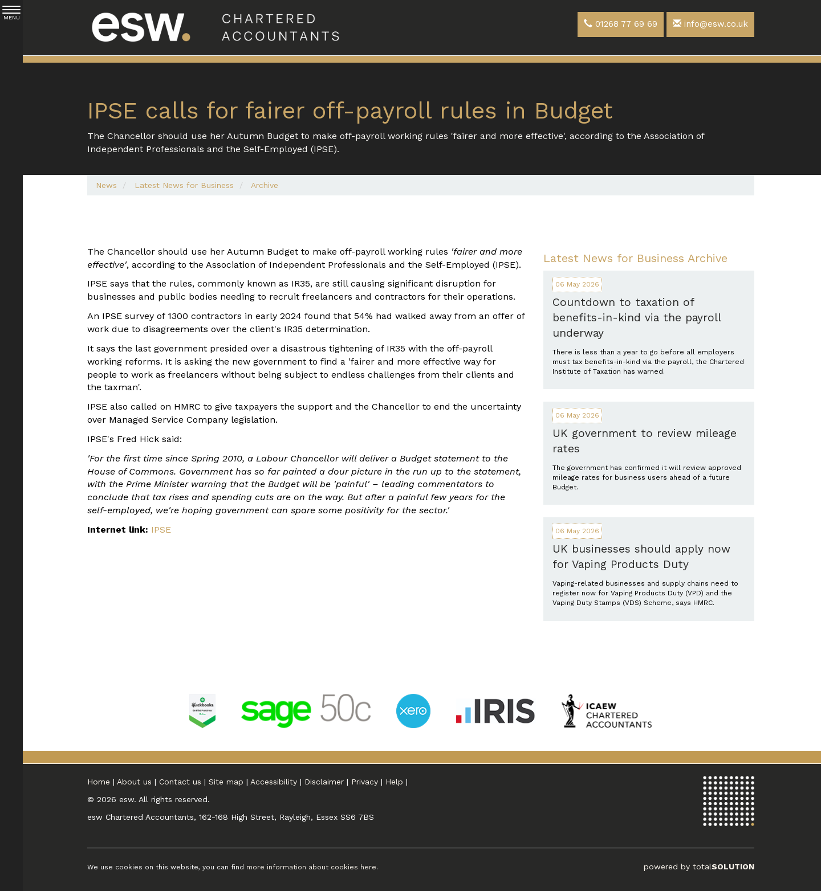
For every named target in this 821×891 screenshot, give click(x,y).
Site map (226, 781)
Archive (264, 185)
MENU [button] (11, 13)
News (106, 185)
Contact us (180, 781)
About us (134, 781)
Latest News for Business (184, 185)
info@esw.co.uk (710, 24)
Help (394, 781)
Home (98, 781)
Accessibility (273, 781)
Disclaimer (324, 781)
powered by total (699, 866)
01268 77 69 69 (620, 24)
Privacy (364, 781)
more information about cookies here (311, 867)
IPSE (161, 529)
